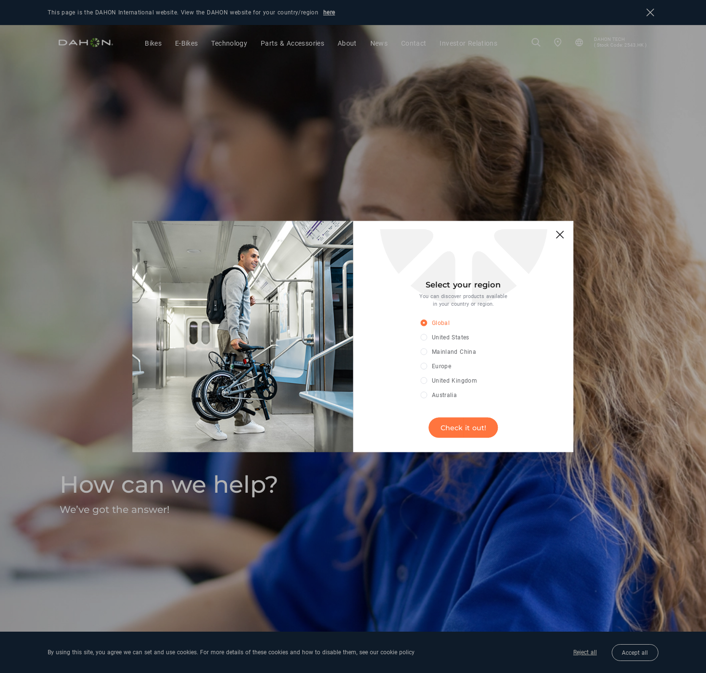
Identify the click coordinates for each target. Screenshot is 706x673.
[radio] (456, 323)
